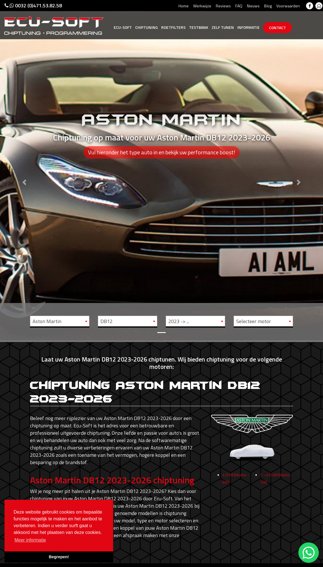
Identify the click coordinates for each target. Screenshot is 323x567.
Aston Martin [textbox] (47, 321)
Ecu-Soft (123, 27)
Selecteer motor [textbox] (253, 321)
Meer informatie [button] (30, 540)
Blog (268, 6)
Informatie (248, 27)
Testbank (198, 27)
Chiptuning (146, 27)
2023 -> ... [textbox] (178, 321)
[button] (24, 170)
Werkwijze (202, 6)
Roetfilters (173, 27)
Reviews (223, 6)
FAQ (238, 6)
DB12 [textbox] (106, 321)
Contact (277, 28)
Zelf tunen (223, 27)
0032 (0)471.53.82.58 (33, 5)
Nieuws (253, 6)
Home (183, 6)
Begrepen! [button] (59, 557)
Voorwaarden (288, 6)
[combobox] (59, 321)
